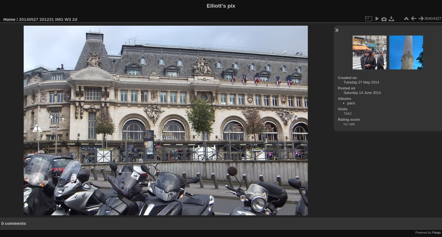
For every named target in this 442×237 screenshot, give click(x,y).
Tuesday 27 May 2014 (361, 82)
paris (351, 103)
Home (9, 19)
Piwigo (436, 232)
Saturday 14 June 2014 (362, 93)
